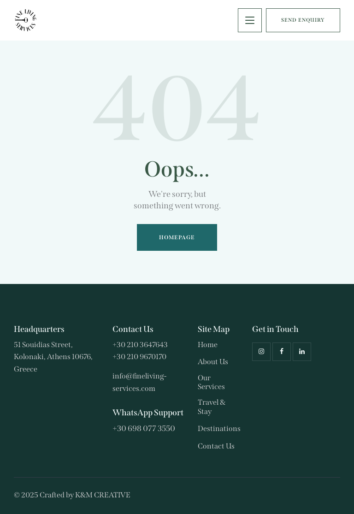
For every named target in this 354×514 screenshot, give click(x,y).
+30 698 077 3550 (143, 428)
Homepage (177, 237)
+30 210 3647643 (140, 344)
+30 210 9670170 (139, 356)
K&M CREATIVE (102, 494)
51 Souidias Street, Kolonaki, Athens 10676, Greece (53, 356)
